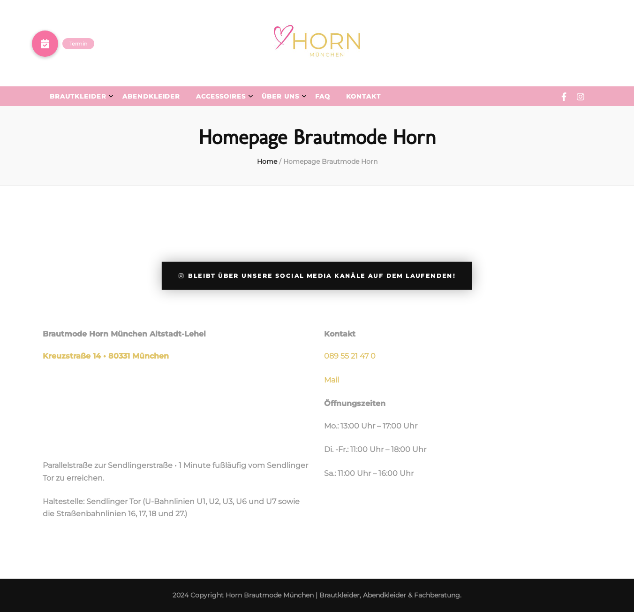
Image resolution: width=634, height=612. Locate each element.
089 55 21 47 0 (350, 356)
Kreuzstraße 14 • (75, 356)
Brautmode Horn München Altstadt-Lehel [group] (124, 333)
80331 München (138, 356)
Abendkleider (151, 96)
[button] (45, 44)
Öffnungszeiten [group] (354, 403)
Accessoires (221, 96)
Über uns (280, 96)
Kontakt (363, 96)
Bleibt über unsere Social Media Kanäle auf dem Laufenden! (317, 275)
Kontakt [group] (339, 333)
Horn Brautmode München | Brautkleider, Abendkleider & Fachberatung (343, 595)
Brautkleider (78, 96)
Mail (331, 379)
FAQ (322, 96)
